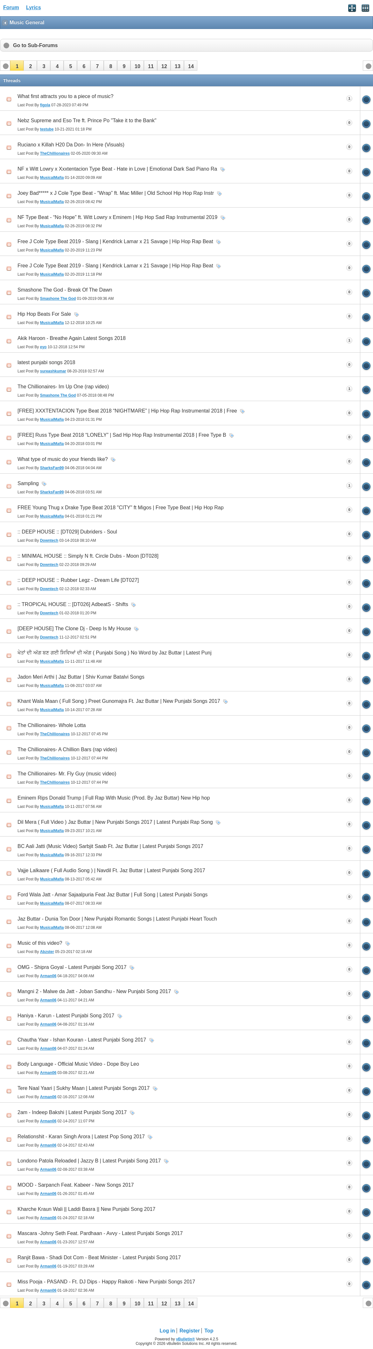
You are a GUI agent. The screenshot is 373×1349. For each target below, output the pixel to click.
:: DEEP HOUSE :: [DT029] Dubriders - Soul (67, 531)
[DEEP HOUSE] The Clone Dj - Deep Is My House (74, 628)
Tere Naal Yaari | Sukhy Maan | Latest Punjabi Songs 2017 (84, 1088)
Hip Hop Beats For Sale (44, 314)
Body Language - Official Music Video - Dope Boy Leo (78, 1064)
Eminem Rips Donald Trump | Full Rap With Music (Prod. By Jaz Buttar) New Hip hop (114, 798)
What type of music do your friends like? (63, 459)
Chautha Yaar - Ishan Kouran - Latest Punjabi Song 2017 (82, 1039)
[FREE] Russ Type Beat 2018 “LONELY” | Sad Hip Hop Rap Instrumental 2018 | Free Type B (122, 435)
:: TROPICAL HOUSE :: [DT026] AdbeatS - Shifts (73, 604)
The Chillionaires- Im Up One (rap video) (63, 386)
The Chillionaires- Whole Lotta (52, 725)
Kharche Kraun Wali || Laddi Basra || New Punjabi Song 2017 (86, 1209)
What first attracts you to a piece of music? (65, 96)
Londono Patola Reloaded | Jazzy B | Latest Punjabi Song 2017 (89, 1160)
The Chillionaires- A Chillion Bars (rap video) (67, 749)
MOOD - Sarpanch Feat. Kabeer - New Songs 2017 (76, 1185)
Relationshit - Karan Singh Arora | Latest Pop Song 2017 (81, 1136)
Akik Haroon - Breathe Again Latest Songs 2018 (72, 338)
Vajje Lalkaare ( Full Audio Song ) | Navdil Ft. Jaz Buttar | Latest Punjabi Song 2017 (111, 870)
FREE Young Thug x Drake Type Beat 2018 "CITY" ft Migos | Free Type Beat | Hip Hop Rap (121, 507)
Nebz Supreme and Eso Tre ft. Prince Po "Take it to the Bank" (87, 120)
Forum (11, 7)
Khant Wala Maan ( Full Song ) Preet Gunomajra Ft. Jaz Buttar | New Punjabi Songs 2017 (119, 701)
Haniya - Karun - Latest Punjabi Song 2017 (66, 1015)
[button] (17, 65)
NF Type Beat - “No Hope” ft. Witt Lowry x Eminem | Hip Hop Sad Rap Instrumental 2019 (117, 217)
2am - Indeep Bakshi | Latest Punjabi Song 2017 (72, 1112)
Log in (167, 1330)
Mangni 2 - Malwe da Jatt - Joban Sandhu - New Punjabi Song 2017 (94, 991)
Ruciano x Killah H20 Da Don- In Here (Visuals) (71, 144)
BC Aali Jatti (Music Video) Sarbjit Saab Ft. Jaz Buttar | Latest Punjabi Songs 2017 (110, 846)
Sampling (28, 483)
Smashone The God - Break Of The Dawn (65, 290)
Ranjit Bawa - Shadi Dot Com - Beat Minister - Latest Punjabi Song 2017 (99, 1257)
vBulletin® (185, 1339)
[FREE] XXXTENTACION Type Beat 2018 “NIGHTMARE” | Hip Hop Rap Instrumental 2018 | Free (127, 410)
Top (208, 1330)
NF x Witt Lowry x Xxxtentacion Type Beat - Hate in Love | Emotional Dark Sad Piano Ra (117, 169)
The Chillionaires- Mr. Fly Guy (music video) (67, 773)
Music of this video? (40, 943)
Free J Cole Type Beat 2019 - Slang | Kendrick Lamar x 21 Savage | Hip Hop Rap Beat (115, 241)
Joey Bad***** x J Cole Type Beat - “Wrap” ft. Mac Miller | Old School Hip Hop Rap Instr (116, 193)
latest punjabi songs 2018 (46, 362)
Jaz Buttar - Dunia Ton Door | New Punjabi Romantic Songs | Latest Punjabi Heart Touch (117, 919)
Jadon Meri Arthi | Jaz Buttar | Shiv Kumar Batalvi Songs (81, 677)
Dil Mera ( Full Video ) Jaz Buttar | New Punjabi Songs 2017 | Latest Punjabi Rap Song (115, 822)
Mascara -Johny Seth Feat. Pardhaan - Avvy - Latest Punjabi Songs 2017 (100, 1233)
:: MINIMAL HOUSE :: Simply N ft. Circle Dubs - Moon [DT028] (88, 556)
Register (189, 1330)
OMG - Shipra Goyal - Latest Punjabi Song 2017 (72, 967)
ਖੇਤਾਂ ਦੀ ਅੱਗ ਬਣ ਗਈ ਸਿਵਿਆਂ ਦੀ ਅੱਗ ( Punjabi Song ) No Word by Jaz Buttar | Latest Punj (115, 652)
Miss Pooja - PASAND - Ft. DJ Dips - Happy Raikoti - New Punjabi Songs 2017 (106, 1281)
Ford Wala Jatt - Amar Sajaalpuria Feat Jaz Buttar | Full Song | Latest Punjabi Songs (113, 894)
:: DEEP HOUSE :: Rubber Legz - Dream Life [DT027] (78, 580)
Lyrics (33, 7)
